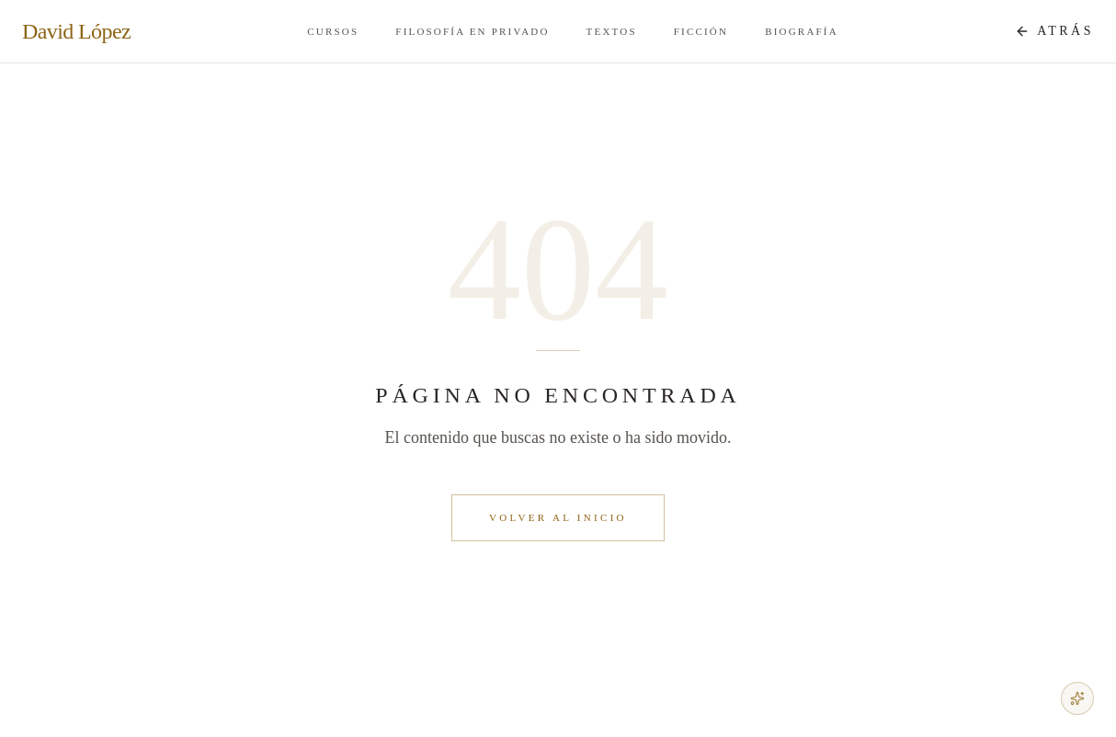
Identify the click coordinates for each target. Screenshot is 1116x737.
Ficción (701, 31)
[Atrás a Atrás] (1054, 31)
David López (76, 31)
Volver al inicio (558, 517)
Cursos (333, 31)
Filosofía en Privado (472, 31)
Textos (611, 31)
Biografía (801, 31)
